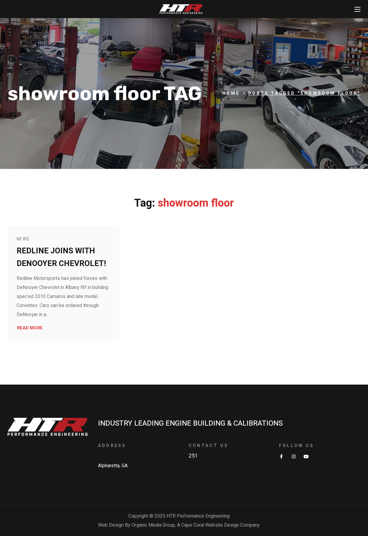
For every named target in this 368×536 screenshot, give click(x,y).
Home (231, 93)
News (23, 239)
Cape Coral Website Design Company (220, 525)
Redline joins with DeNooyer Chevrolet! (61, 257)
